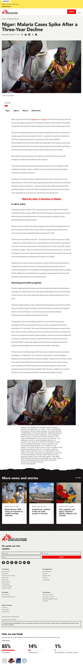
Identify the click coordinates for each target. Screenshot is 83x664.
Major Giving (5, 579)
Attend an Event (47, 575)
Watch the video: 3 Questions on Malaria (41, 199)
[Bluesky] (7, 562)
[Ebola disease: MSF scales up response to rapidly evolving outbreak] (14, 503)
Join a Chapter (46, 579)
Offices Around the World (8, 596)
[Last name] (61, 553)
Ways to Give (5, 577)
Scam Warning (5, 611)
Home (4, 19)
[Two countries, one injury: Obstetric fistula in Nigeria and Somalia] (68, 503)
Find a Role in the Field (48, 596)
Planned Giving (5, 584)
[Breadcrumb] (41, 18)
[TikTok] (28, 562)
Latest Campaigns (47, 571)
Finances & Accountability (8, 575)
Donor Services (5, 571)
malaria (34, 119)
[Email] (21, 557)
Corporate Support (6, 588)
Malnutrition (36, 110)
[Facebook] (3, 562)
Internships (45, 601)
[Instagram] (16, 562)
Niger (8, 110)
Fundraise (45, 573)
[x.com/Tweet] (11, 562)
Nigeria (16, 110)
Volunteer (45, 577)
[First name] (21, 553)
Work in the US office (48, 594)
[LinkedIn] (24, 562)
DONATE (71, 12)
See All (78, 477)
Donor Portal (5, 573)
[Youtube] (20, 562)
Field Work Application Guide (50, 599)
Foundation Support (7, 586)
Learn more (6, 6)
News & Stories (14, 19)
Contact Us (4, 607)
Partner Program (6, 581)
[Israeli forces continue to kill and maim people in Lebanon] (41, 503)
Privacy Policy (5, 609)
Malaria (25, 110)
